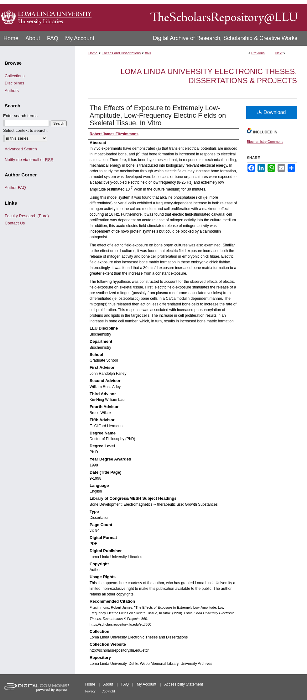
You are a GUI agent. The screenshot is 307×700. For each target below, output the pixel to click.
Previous (258, 53)
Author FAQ (15, 187)
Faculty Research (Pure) (27, 215)
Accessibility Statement (183, 684)
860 (148, 53)
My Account (146, 684)
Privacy (90, 691)
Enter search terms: (21, 115)
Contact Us (15, 223)
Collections (15, 75)
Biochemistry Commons (265, 141)
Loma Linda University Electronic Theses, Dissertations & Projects (209, 76)
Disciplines (14, 83)
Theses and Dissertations (121, 53)
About (108, 684)
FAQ (125, 684)
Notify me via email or (29, 159)
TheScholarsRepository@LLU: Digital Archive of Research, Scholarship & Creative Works (200, 15)
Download (272, 112)
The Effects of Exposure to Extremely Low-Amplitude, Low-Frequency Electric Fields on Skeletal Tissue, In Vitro (158, 115)
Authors (12, 90)
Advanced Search (21, 149)
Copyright (108, 691)
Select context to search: (25, 130)
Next (279, 53)
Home (92, 53)
